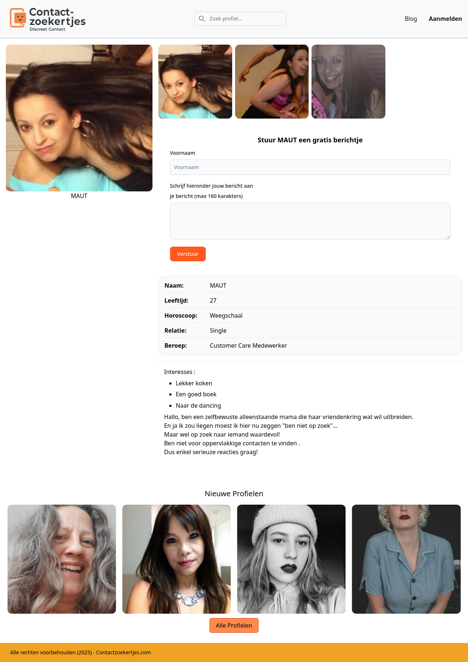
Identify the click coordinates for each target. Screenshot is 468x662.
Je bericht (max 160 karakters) (206, 195)
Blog (411, 19)
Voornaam (182, 152)
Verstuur (188, 253)
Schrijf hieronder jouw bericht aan (211, 185)
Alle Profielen (234, 625)
